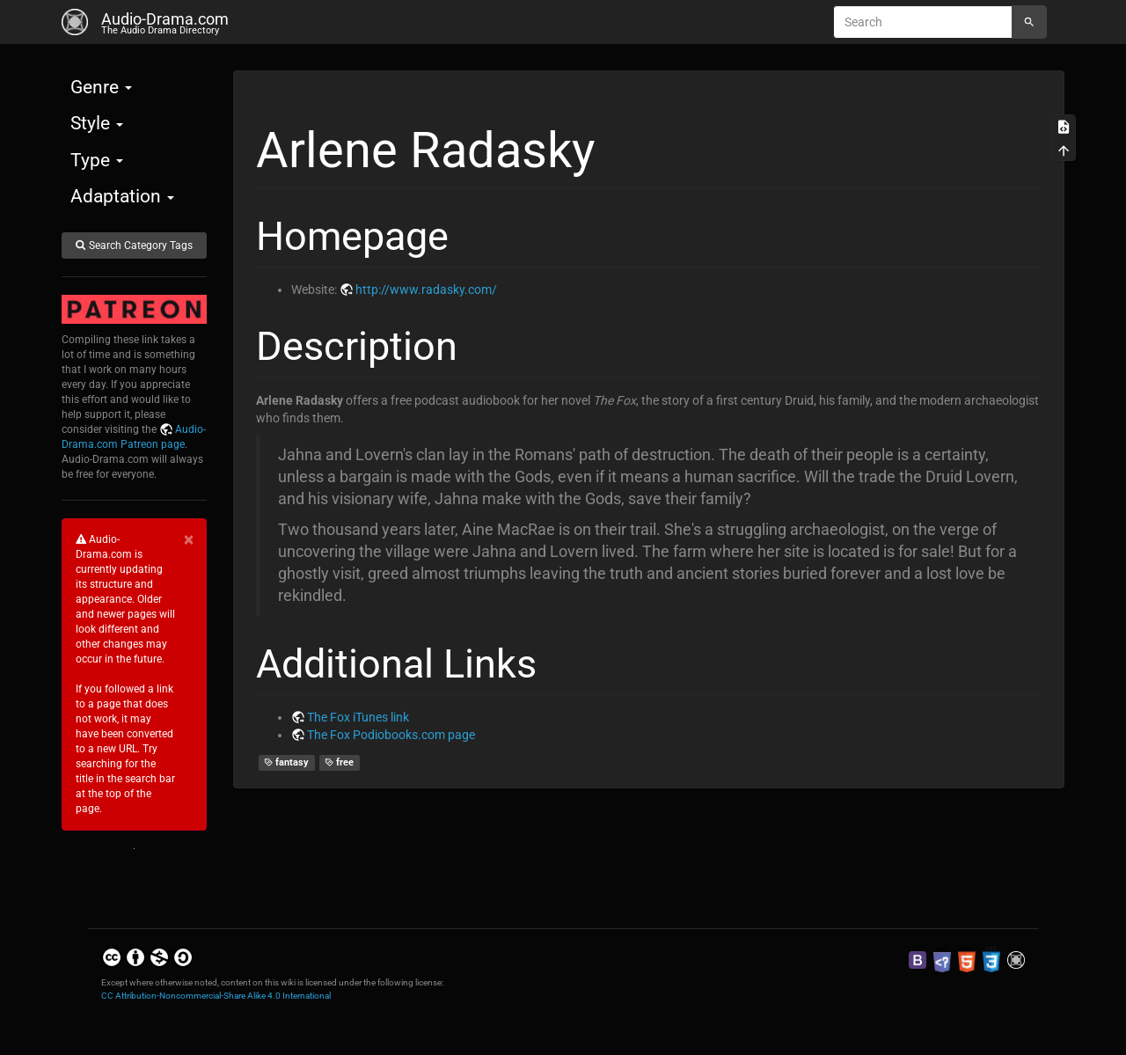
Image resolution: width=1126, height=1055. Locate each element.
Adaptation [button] (122, 196)
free (340, 762)
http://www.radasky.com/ (426, 289)
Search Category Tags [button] (134, 245)
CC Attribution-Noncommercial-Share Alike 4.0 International (216, 995)
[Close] (189, 540)
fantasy (287, 762)
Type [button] (96, 160)
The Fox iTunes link (358, 717)
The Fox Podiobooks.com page (391, 735)
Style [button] (96, 123)
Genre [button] (101, 87)
